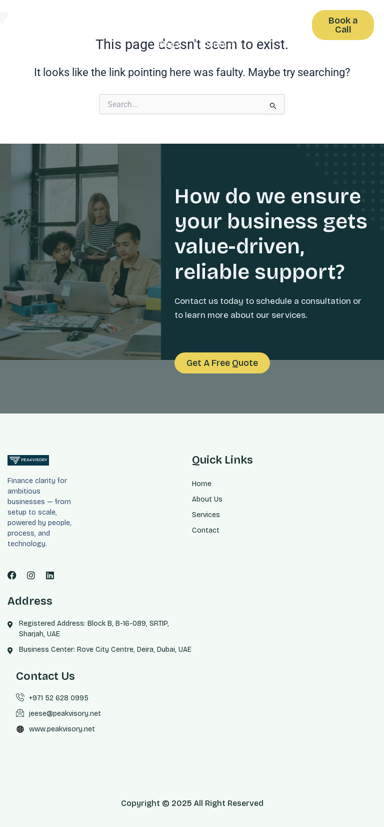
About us (184, 21)
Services (246, 22)
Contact (219, 44)
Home (131, 21)
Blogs (169, 44)
